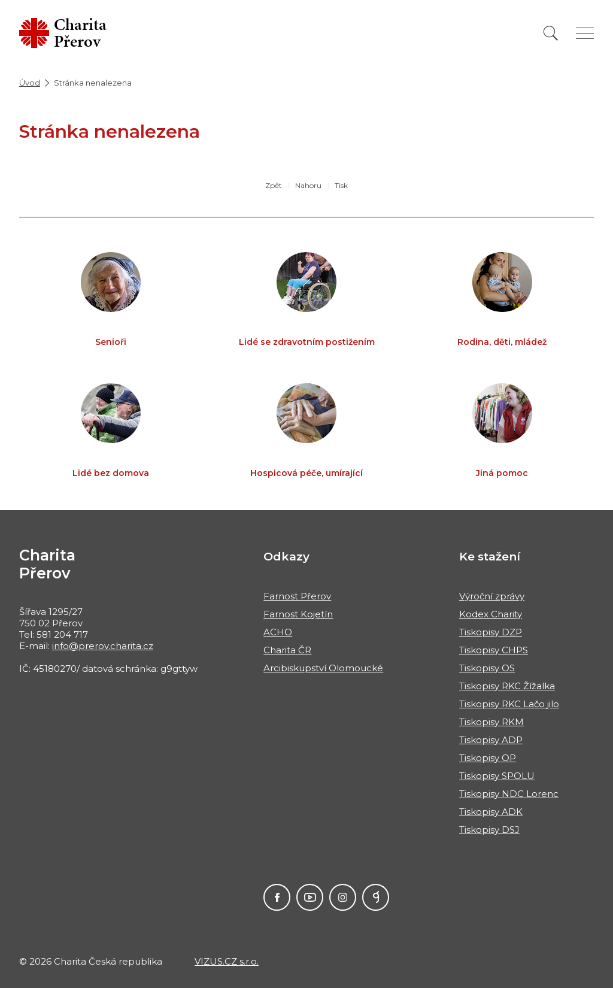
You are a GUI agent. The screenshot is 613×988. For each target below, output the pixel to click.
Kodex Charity (490, 614)
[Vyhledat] (551, 33)
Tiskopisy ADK (491, 811)
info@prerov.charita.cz (102, 645)
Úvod (29, 82)
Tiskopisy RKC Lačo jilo (509, 704)
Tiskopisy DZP (490, 632)
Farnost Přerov (297, 596)
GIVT (375, 897)
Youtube (309, 897)
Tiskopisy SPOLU (497, 775)
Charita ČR (287, 650)
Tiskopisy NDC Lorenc (509, 793)
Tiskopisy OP (487, 757)
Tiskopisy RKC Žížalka (507, 686)
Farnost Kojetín (298, 614)
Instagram (342, 897)
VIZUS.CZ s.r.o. (227, 961)
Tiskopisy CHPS (493, 650)
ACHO (277, 632)
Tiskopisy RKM (491, 722)
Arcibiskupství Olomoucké (323, 668)
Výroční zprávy (491, 596)
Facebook (276, 897)
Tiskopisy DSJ (489, 829)
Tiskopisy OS (487, 668)
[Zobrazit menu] (585, 33)
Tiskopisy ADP (491, 739)
